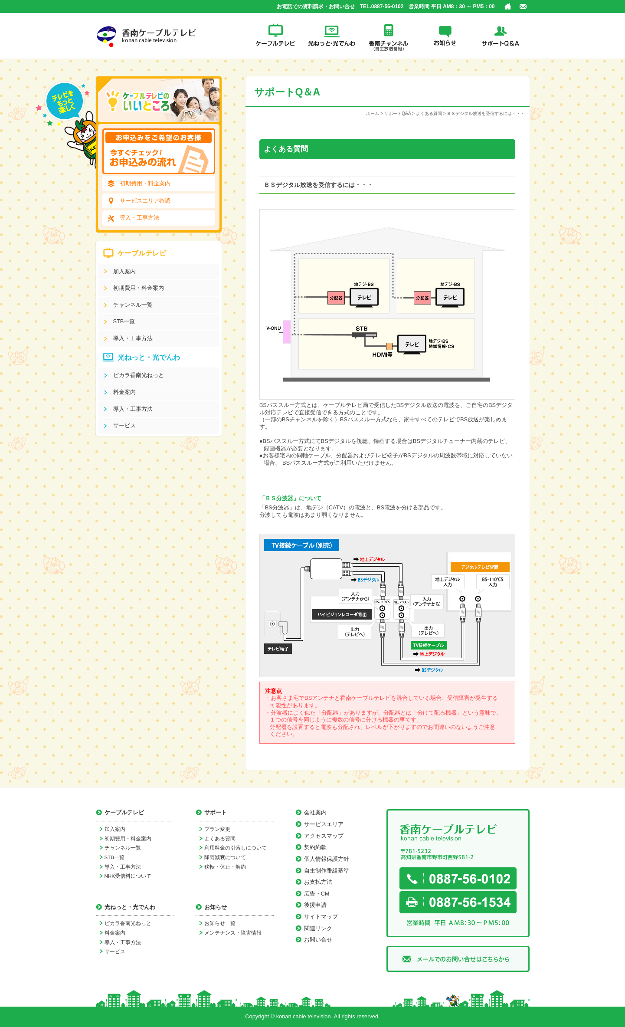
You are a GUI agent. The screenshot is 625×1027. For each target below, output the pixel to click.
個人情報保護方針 (326, 859)
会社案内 (315, 812)
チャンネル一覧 (133, 305)
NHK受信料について (128, 876)
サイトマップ (321, 916)
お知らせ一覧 (220, 923)
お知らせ (445, 36)
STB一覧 (124, 321)
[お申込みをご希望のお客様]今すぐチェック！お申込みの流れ (158, 151)
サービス (124, 425)
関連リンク (318, 928)
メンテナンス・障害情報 (233, 932)
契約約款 (315, 847)
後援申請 (315, 905)
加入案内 (124, 271)
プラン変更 (217, 829)
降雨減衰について (225, 857)
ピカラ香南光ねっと (138, 375)
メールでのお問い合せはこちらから (458, 959)
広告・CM (317, 893)
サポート (215, 812)
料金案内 (124, 392)
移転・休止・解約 (225, 867)
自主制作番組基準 (326, 870)
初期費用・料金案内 (145, 183)
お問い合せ (523, 6)
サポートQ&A (397, 113)
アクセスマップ (324, 836)
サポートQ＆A (501, 36)
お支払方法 (318, 882)
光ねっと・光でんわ (332, 36)
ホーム (507, 6)
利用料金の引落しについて (235, 847)
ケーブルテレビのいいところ (158, 100)
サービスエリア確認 (145, 200)
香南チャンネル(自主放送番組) (388, 36)
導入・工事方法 (139, 217)
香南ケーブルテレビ (148, 36)
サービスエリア (324, 824)
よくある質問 (429, 113)
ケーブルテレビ (276, 36)
